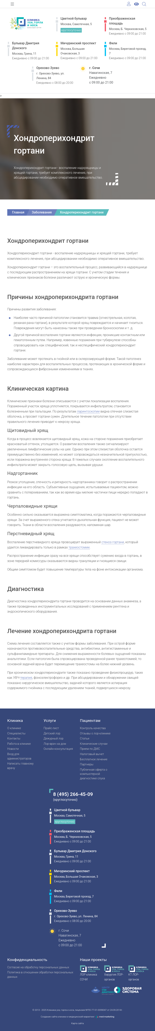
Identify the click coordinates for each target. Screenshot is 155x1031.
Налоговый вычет (92, 754)
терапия (26, 678)
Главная (18, 212)
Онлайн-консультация (58, 749)
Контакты (13, 738)
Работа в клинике (19, 744)
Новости (13, 749)
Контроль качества (93, 728)
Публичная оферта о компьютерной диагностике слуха (93, 774)
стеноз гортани (113, 542)
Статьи (84, 738)
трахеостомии (79, 547)
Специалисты (16, 733)
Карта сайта (77, 1023)
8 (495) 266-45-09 (73, 794)
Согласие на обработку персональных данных (38, 967)
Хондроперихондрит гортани (82, 212)
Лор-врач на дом (55, 744)
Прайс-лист (51, 728)
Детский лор (52, 733)
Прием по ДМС (90, 749)
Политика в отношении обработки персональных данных (40, 975)
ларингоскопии (88, 411)
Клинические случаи (93, 744)
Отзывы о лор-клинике (95, 733)
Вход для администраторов (19, 756)
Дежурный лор (53, 738)
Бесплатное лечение (93, 759)
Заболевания (42, 212)
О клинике (14, 728)
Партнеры (86, 764)
